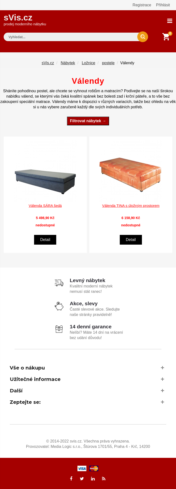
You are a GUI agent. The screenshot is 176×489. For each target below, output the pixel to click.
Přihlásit (163, 5)
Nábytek (68, 63)
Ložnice (88, 63)
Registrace (142, 5)
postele (108, 63)
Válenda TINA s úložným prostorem (130, 205)
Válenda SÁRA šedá (45, 205)
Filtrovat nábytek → (88, 121)
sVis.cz (25, 19)
